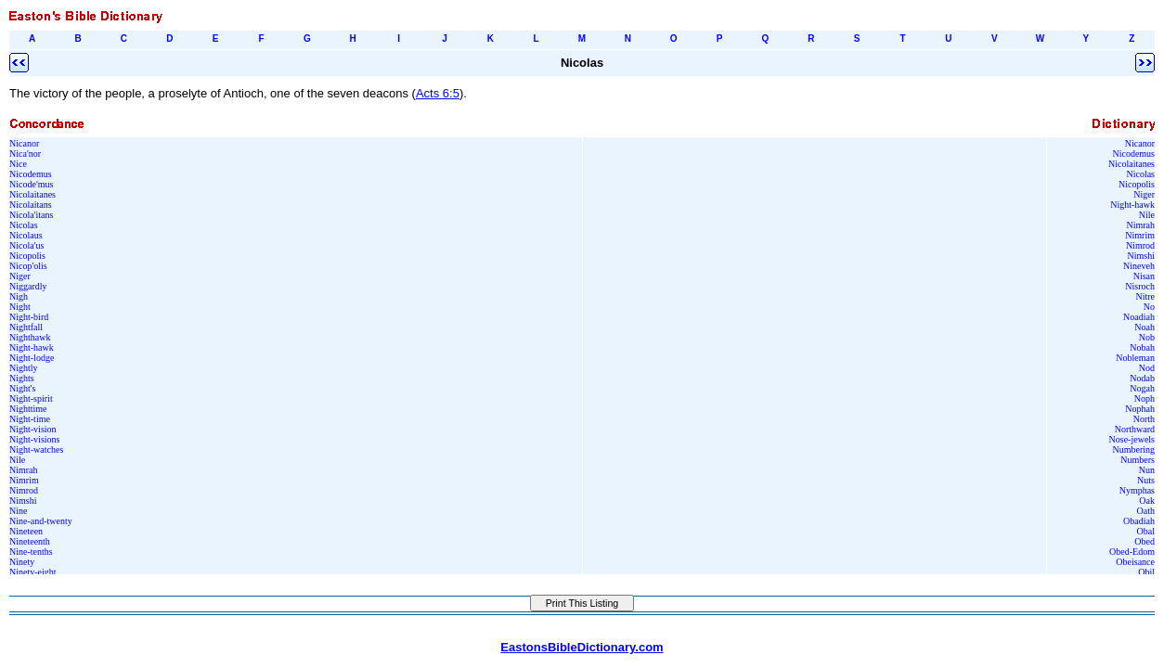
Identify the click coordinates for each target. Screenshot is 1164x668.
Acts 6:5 (437, 93)
